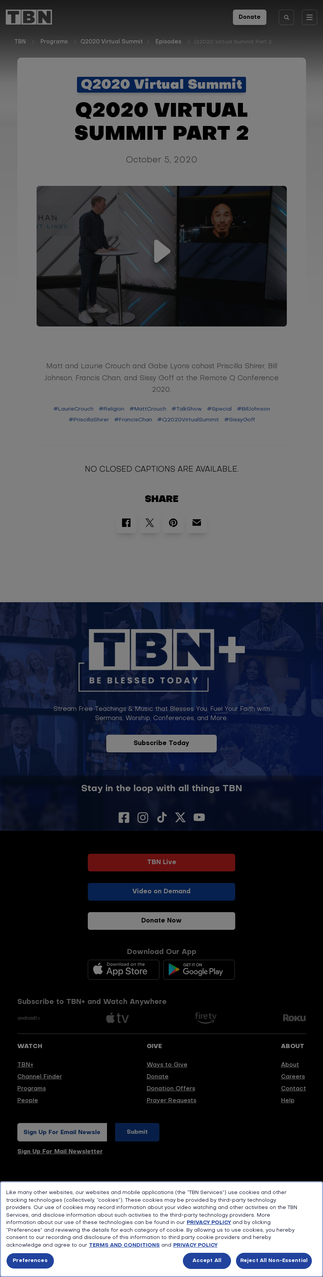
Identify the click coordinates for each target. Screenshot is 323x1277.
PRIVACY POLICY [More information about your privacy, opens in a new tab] (195, 1245)
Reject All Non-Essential (274, 1260)
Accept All (206, 1260)
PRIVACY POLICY (209, 1222)
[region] (161, 1229)
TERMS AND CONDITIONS (124, 1245)
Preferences (30, 1260)
